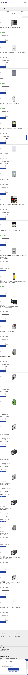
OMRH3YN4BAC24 (3, 456)
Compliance (3, 633)
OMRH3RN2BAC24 (3, 431)
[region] (13, 667)
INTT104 (1, 127)
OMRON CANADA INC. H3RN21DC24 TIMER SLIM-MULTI (8, 381)
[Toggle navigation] (1, 3)
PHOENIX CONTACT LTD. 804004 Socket (6, 406)
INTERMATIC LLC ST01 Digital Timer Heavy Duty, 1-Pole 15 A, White (9, 103)
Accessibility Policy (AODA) (5, 637)
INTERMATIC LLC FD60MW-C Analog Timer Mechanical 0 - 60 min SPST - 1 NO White (12, 52)
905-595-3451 (8, 651)
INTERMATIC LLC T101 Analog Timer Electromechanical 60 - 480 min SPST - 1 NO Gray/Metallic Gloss (12, 78)
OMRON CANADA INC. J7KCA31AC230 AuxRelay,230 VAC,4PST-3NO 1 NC (11, 607)
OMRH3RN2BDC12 (3, 581)
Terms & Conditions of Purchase (20, 634)
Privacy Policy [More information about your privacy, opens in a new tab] (11, 666)
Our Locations (3, 643)
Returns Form (17, 643)
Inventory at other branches (5, 35)
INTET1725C (2, 26)
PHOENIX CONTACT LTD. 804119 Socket (6, 532)
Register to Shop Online (19, 642)
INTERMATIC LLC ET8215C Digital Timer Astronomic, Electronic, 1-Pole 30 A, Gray (12, 204)
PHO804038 (2, 355)
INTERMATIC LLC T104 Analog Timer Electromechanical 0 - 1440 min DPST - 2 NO (12, 128)
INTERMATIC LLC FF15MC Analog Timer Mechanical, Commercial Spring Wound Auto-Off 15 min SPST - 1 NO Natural (13, 256)
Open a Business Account (5, 642)
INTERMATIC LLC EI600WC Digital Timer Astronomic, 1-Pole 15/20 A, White (11, 153)
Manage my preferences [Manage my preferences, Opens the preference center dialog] (13, 671)
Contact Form (3, 645)
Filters (7, 11)
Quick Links (14, 640)
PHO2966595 (2, 305)
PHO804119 (2, 531)
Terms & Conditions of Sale (5, 634)
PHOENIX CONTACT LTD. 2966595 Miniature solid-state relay (9, 306)
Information (14, 631)
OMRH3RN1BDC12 (3, 481)
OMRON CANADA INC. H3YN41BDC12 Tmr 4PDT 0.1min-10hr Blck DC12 (10, 557)
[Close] (25, 661)
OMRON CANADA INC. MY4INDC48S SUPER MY (7, 331)
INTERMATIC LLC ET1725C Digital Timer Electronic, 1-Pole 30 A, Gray (10, 27)
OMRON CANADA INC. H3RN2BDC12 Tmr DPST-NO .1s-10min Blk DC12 (10, 582)
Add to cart (3, 168)
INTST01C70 (2, 102)
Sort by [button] (20, 11)
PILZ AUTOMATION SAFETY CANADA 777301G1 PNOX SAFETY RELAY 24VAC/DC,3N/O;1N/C (13, 281)
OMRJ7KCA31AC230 (3, 606)
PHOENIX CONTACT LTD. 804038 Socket (6, 356)
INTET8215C (2, 203)
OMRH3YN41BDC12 (3, 556)
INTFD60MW (2, 51)
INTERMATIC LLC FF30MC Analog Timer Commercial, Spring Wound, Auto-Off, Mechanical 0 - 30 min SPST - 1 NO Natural (14, 179)
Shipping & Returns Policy (5, 636)
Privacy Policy (17, 633)
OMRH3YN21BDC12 (3, 506)
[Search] (14, 6)
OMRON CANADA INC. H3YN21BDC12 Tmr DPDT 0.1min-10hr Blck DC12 (10, 507)
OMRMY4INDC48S (3, 330)
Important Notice (18, 636)
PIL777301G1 (2, 280)
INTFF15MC (2, 254)
